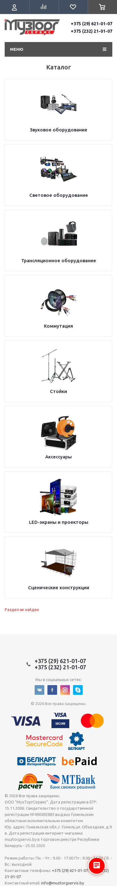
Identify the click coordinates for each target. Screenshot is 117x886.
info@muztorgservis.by (62, 883)
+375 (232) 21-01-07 (91, 31)
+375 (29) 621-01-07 (91, 23)
